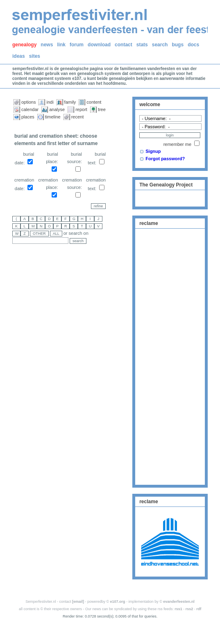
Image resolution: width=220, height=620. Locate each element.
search (160, 45)
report (81, 109)
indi (49, 102)
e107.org (117, 602)
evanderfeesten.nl (179, 602)
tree (102, 109)
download (99, 45)
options (28, 102)
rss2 (189, 609)
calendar (30, 109)
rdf (198, 609)
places (27, 116)
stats (142, 45)
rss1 (178, 609)
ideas (18, 56)
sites (34, 56)
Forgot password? (165, 158)
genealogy (24, 45)
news (47, 45)
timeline (53, 116)
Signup (153, 151)
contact (123, 45)
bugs (178, 45)
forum (77, 45)
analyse (57, 109)
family (70, 102)
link (61, 45)
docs (193, 45)
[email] (78, 602)
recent (77, 116)
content (93, 102)
